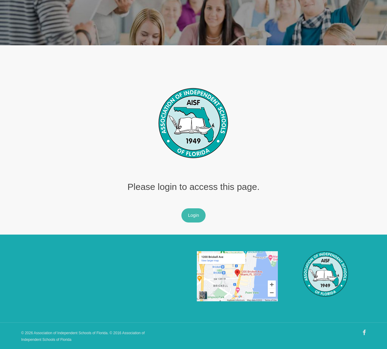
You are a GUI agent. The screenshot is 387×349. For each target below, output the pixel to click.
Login (193, 215)
